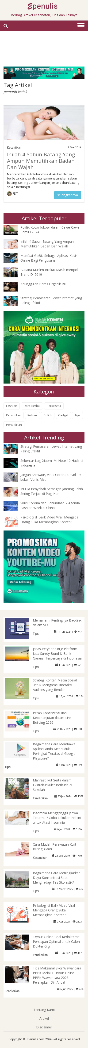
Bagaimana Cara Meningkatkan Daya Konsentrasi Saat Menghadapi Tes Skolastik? (56, 878)
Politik (48, 415)
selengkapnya (67, 195)
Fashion (11, 406)
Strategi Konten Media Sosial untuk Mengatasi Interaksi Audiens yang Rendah (55, 685)
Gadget (63, 415)
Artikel (44, 1018)
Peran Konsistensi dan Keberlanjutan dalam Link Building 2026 (52, 718)
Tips (77, 415)
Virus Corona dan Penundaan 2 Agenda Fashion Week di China (50, 505)
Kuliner (32, 415)
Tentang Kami (44, 1009)
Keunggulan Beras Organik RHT (44, 284)
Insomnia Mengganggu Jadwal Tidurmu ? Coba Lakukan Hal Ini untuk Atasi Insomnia (57, 818)
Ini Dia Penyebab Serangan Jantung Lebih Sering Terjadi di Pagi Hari (51, 491)
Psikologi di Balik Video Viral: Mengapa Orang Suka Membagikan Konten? (49, 519)
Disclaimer (44, 1027)
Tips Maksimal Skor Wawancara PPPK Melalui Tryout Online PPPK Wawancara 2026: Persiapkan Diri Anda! (57, 975)
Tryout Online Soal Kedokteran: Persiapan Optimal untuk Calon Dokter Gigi (56, 941)
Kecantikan (14, 147)
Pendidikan (14, 425)
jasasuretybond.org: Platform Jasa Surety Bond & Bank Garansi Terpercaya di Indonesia (57, 653)
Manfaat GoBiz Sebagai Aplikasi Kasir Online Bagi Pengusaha (48, 258)
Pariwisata (54, 406)
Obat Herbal (31, 406)
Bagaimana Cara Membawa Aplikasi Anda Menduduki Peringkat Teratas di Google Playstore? (54, 751)
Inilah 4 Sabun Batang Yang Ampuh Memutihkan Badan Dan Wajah (41, 161)
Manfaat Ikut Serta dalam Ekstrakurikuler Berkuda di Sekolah (52, 785)
